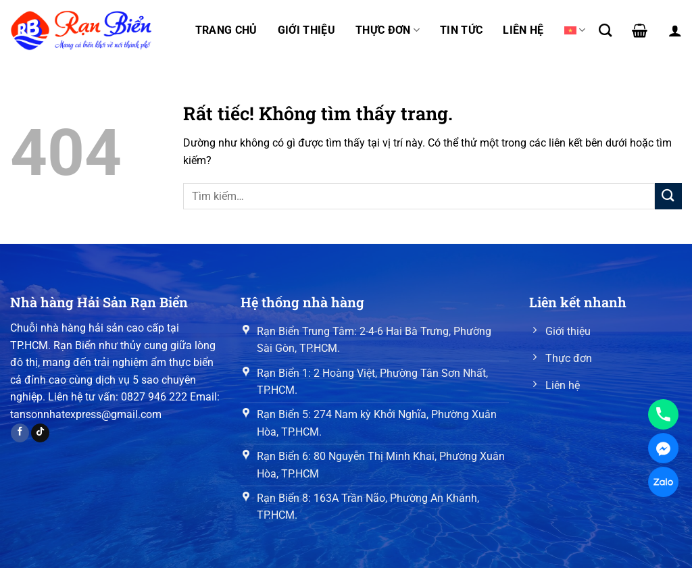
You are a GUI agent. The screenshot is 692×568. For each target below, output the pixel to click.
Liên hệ (523, 30)
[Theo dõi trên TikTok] (40, 432)
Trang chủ (226, 30)
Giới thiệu (306, 30)
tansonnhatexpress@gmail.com (86, 414)
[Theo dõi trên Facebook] (20, 432)
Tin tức (461, 30)
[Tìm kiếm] (605, 30)
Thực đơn (387, 30)
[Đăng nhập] (675, 30)
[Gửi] (668, 196)
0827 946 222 (154, 396)
